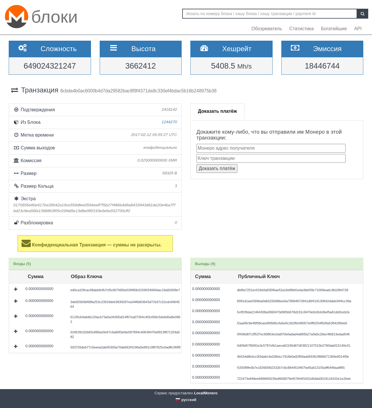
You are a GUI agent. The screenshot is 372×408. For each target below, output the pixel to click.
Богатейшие (334, 28)
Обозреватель (266, 28)
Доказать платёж (217, 111)
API (358, 28)
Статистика (301, 28)
